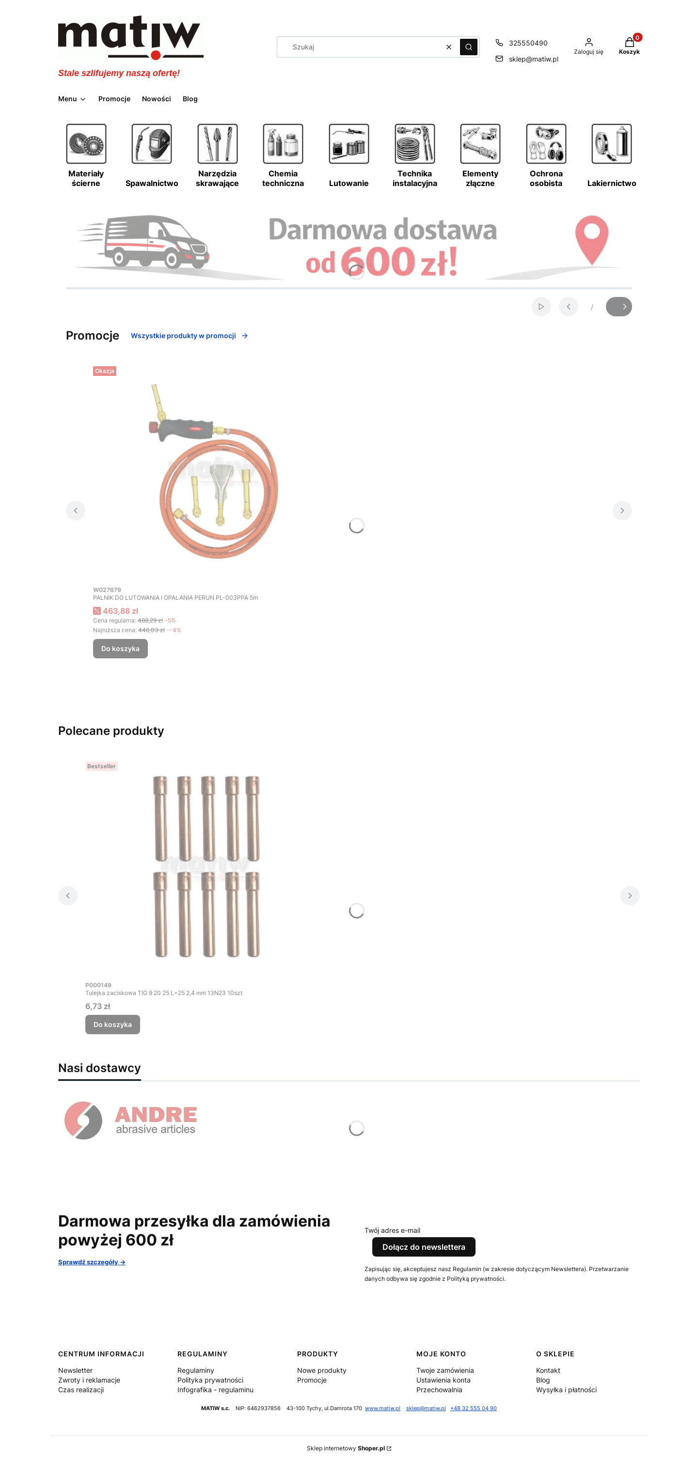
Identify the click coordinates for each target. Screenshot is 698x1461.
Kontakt (548, 1370)
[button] (468, 47)
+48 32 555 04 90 (473, 1408)
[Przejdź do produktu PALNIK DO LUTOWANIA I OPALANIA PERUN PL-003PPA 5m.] (214, 471)
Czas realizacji (81, 1389)
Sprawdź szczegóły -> (92, 1262)
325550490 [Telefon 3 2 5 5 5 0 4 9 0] (528, 43)
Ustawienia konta (443, 1380)
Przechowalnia (439, 1389)
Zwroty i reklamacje (89, 1380)
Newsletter (75, 1370)
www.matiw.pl (382, 1408)
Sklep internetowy (346, 1448)
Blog (543, 1380)
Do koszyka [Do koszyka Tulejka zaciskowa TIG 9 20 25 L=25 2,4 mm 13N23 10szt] (113, 1024)
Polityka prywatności (210, 1380)
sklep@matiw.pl (426, 1408)
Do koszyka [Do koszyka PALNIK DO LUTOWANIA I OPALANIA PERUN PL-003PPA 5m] (120, 648)
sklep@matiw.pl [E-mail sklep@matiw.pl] (533, 59)
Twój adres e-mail (392, 1230)
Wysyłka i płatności (566, 1389)
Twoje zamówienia (445, 1370)
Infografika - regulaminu (215, 1389)
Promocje (312, 1380)
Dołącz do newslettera (423, 1247)
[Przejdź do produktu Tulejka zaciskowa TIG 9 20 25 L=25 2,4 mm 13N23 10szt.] (206, 867)
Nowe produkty (322, 1370)
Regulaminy (195, 1370)
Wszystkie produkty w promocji (190, 335)
